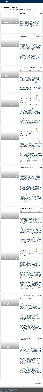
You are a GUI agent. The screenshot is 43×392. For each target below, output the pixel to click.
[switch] (17, 22)
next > (40, 383)
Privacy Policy (14, 389)
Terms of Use (8, 389)
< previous (34, 383)
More (11, 2)
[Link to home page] (6, 1)
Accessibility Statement (4, 390)
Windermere (13, 388)
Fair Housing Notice (13, 390)
